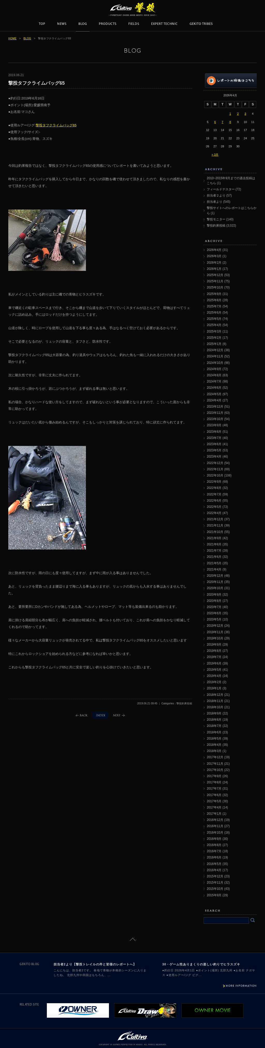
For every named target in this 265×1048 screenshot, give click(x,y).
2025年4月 (214, 325)
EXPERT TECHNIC (164, 24)
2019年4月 (214, 676)
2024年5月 (214, 394)
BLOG (82, 24)
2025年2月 (214, 337)
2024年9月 (214, 369)
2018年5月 (214, 738)
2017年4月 (214, 807)
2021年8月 (214, 544)
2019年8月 (214, 651)
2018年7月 (214, 726)
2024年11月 (215, 356)
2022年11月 (215, 469)
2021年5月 (214, 563)
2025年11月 (215, 281)
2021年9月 (214, 538)
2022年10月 (215, 475)
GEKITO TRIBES (201, 24)
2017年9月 (214, 776)
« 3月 (215, 154)
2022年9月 (214, 481)
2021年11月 (215, 525)
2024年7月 (214, 381)
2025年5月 (214, 319)
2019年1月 (214, 688)
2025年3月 (214, 331)
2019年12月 (215, 625)
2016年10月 (215, 832)
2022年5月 (214, 507)
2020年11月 (215, 582)
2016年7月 (214, 851)
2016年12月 (215, 820)
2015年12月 (215, 876)
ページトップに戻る (132, 939)
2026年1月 (214, 269)
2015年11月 (215, 882)
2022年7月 (214, 494)
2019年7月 (214, 657)
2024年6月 (214, 387)
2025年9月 (214, 294)
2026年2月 (214, 262)
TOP (42, 24)
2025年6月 (214, 312)
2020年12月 (215, 575)
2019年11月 (215, 632)
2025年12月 (215, 275)
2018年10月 (215, 707)
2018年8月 (214, 719)
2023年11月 (215, 413)
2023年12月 (215, 406)
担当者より (214, 202)
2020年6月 (214, 613)
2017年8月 (214, 782)
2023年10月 (215, 419)
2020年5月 (214, 619)
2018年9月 (214, 713)
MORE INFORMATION (241, 986)
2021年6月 (214, 557)
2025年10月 (215, 287)
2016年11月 (215, 826)
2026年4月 (214, 250)
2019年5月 (214, 669)
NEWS (62, 24)
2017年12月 (215, 757)
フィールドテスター (221, 189)
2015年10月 (215, 889)
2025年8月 (214, 300)
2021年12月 (215, 519)
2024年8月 (214, 375)
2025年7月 (214, 306)
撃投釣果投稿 (216, 225)
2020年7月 (214, 607)
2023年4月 (214, 456)
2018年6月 (214, 732)
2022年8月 (214, 488)
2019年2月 (214, 682)
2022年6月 (214, 500)
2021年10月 (215, 532)
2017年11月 (215, 763)
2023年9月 (214, 425)
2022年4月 (214, 513)
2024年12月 (215, 350)
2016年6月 (214, 857)
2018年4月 (214, 745)
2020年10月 (215, 588)
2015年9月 (214, 895)
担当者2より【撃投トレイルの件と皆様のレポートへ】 (95, 964)
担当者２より (216, 195)
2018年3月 (214, 751)
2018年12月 (215, 695)
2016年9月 (214, 839)
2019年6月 (214, 663)
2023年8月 (214, 431)
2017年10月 (215, 770)
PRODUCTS (107, 24)
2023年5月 (214, 450)
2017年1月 (214, 813)
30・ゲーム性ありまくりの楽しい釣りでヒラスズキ (201, 964)
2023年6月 (214, 444)
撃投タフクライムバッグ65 (56, 125)
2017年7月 (214, 788)
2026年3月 (214, 256)
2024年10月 (215, 363)
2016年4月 (214, 870)
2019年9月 (214, 644)
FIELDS (133, 24)
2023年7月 (214, 438)
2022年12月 (215, 463)
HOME (12, 38)
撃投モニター (216, 219)
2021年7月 (214, 550)
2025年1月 (214, 344)
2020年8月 (214, 601)
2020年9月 (214, 594)
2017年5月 (214, 801)
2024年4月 (214, 400)
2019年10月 (215, 638)
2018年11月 (215, 701)
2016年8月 (214, 845)
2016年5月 (214, 864)
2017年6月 (214, 795)
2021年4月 (214, 569)
